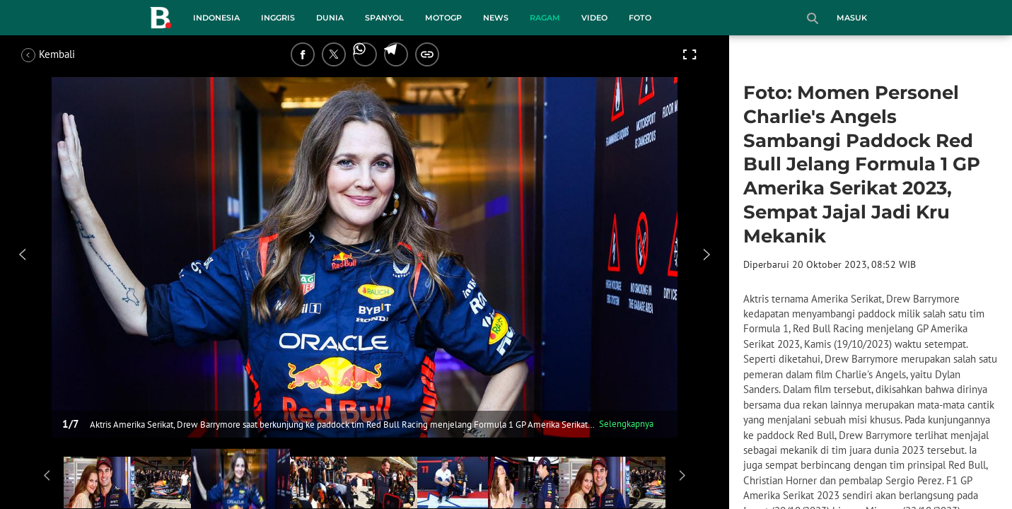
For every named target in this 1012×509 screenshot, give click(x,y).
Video (594, 18)
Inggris (278, 18)
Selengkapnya (626, 424)
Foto (640, 18)
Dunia (330, 18)
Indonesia (216, 18)
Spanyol (384, 18)
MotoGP (443, 18)
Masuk (852, 18)
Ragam (545, 18)
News (495, 18)
